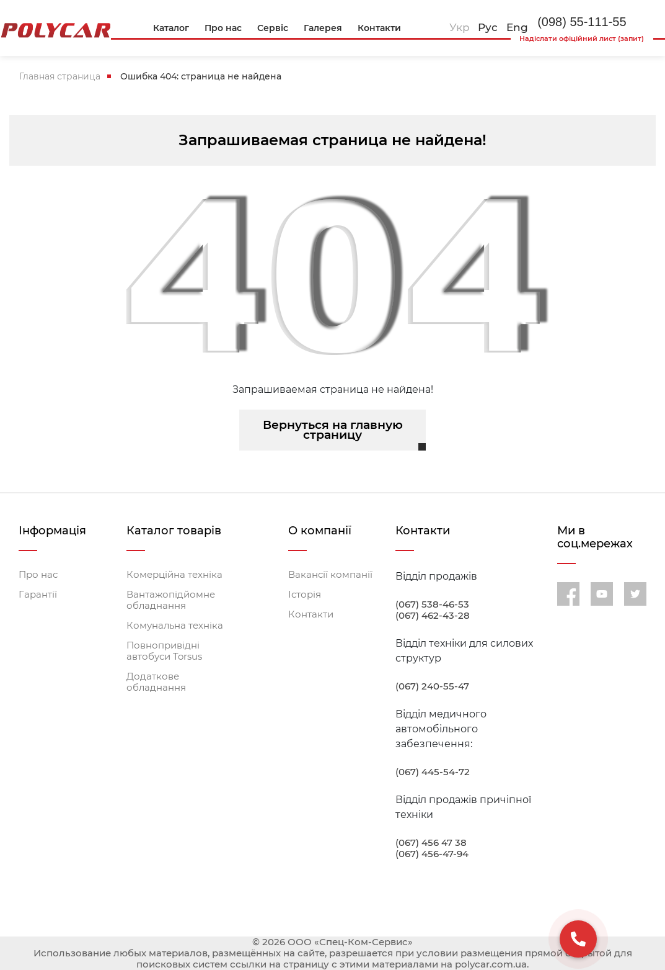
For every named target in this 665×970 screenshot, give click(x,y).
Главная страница (59, 76)
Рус (488, 27)
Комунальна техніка (174, 625)
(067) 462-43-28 (432, 615)
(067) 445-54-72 (432, 772)
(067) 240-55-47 (432, 686)
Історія (304, 594)
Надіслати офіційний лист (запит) (581, 38)
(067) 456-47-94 (432, 854)
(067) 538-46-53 (432, 604)
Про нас (38, 574)
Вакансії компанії (330, 574)
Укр (459, 27)
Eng (517, 27)
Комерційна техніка (174, 574)
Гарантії (38, 594)
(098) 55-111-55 (581, 22)
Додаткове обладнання (156, 682)
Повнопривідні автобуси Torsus (164, 651)
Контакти (310, 614)
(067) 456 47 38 (431, 842)
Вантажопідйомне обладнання (170, 600)
